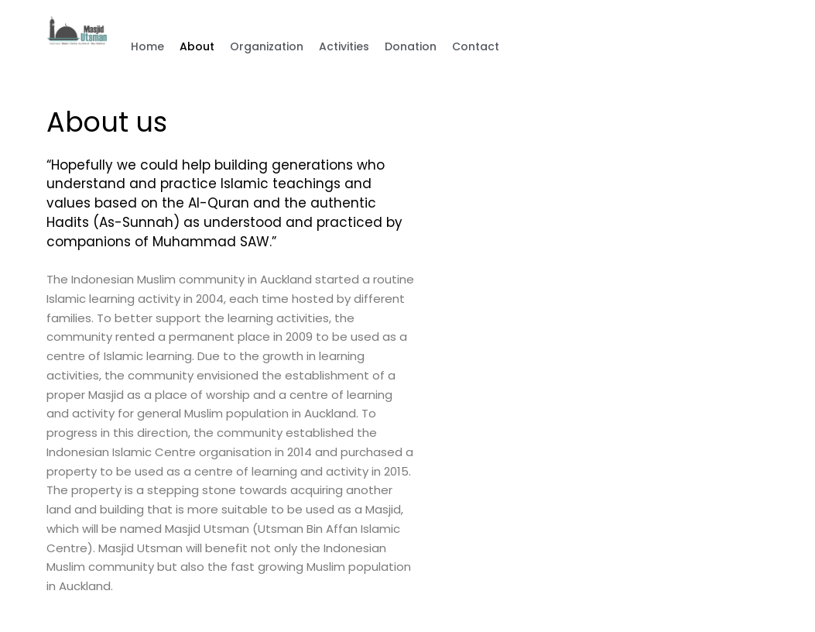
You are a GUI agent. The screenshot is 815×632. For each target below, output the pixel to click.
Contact (475, 46)
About (197, 46)
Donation (411, 46)
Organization (266, 46)
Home (147, 46)
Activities (344, 46)
